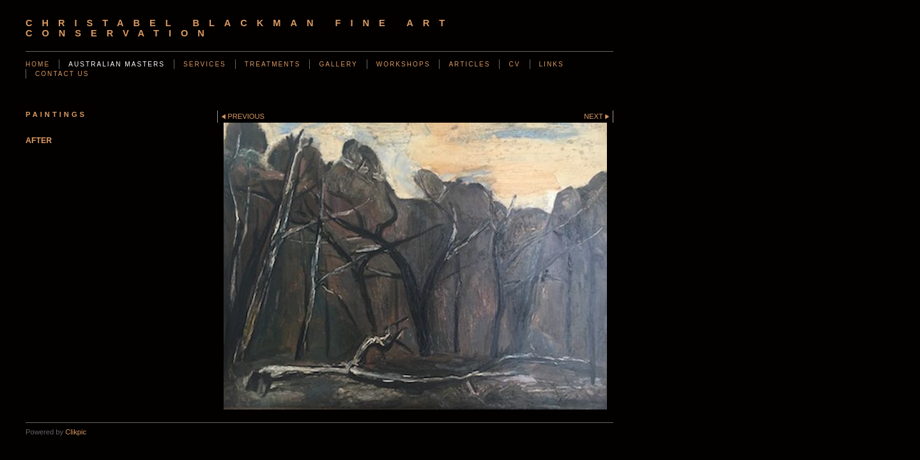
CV (514, 64)
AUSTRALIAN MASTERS (116, 64)
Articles (469, 64)
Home (38, 64)
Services (204, 64)
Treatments (273, 64)
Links (551, 64)
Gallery (338, 64)
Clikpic (75, 432)
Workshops (403, 64)
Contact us (62, 73)
